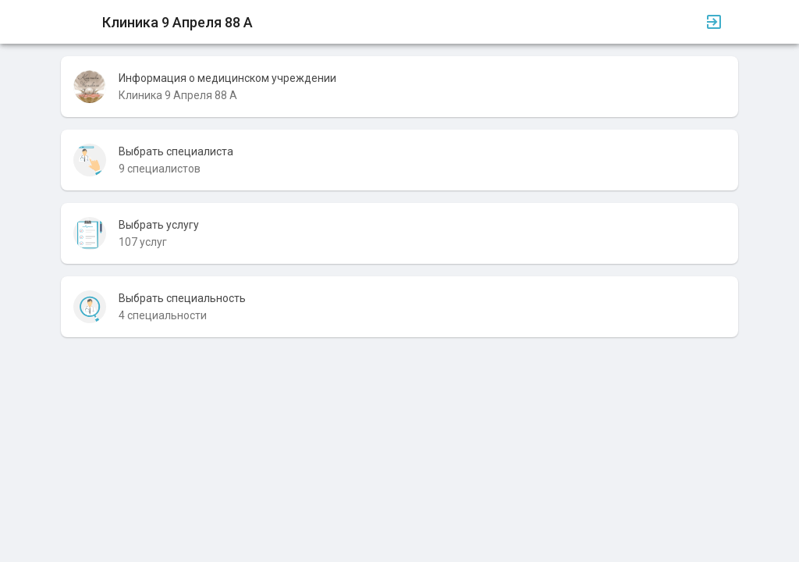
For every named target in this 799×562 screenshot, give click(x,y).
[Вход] (714, 21)
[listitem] (399, 86)
